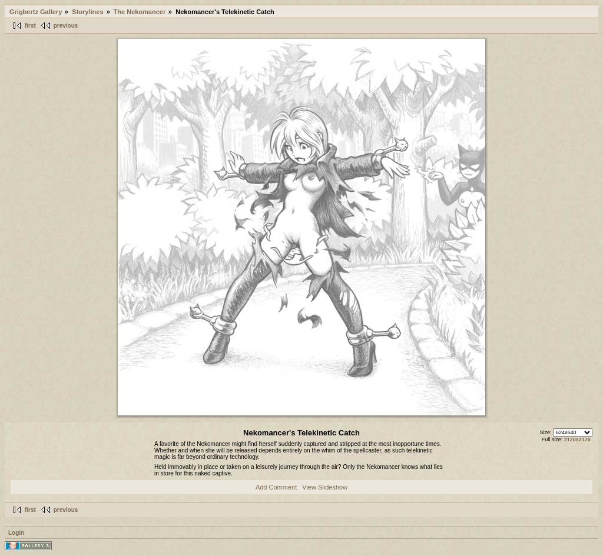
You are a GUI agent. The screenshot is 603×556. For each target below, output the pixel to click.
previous (66, 25)
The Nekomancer (140, 11)
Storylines (87, 11)
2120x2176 (577, 439)
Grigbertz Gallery (35, 11)
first (30, 25)
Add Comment (276, 487)
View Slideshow (324, 487)
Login (16, 533)
